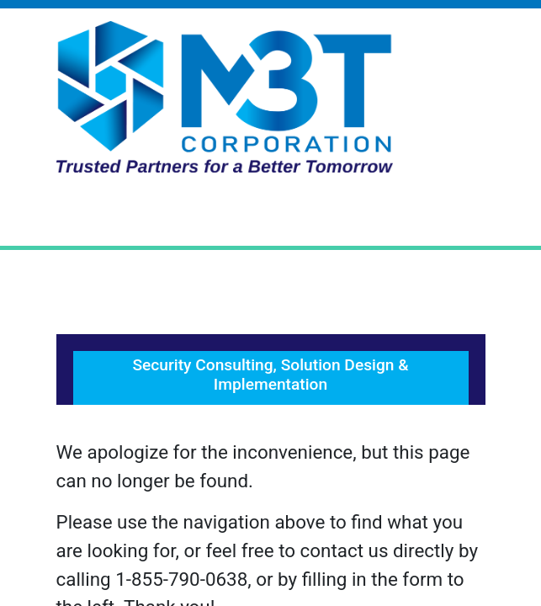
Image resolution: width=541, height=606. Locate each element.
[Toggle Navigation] (270, 215)
